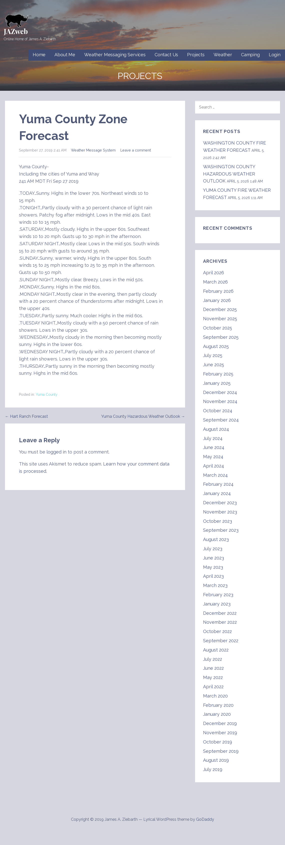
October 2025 (217, 327)
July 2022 (212, 659)
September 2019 (221, 751)
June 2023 (213, 557)
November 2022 (220, 622)
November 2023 (220, 511)
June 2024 (213, 447)
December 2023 (220, 502)
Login (275, 54)
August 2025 (216, 346)
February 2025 (218, 373)
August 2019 (216, 760)
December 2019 (220, 723)
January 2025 (217, 383)
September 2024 (221, 419)
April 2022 (213, 686)
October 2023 (217, 521)
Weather (223, 54)
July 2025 (212, 355)
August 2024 (216, 429)
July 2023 (212, 548)
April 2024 (213, 465)
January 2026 (217, 300)
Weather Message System (93, 150)
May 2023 (213, 567)
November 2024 (220, 401)
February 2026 (218, 291)
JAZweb (16, 31)
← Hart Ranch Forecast (26, 416)
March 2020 (215, 695)
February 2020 (218, 705)
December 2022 (220, 613)
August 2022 (216, 649)
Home (39, 54)
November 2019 (220, 732)
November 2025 (220, 318)
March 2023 (215, 585)
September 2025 (221, 337)
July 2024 (213, 438)
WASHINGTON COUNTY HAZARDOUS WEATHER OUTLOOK (229, 174)
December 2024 (220, 392)
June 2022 (213, 668)
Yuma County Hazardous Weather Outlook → (143, 416)
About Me (64, 54)
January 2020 (217, 714)
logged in (56, 451)
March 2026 (215, 281)
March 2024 (215, 475)
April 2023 (213, 576)
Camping (250, 54)
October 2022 (217, 631)
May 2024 (213, 456)
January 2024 (217, 493)
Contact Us (166, 54)
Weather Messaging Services (115, 54)
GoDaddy (205, 819)
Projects (196, 54)
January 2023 (217, 603)
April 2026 (213, 272)
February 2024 (218, 484)
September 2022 (220, 640)
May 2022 (213, 677)
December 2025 (220, 309)
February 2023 (218, 594)
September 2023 (221, 530)
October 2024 (217, 410)
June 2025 (213, 364)
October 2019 (217, 741)
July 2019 (212, 769)
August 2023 (216, 539)
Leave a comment (135, 150)
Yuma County (46, 394)
